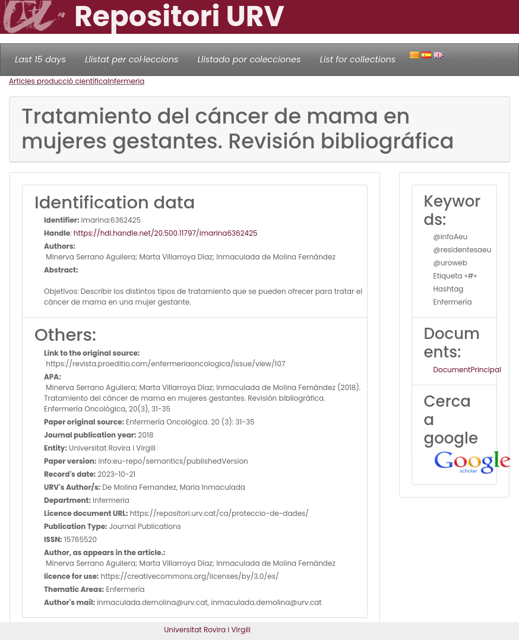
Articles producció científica (58, 81)
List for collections (357, 59)
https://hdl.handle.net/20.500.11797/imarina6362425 (166, 233)
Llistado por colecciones (249, 59)
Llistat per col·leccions (132, 59)
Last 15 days (40, 59)
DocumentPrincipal (467, 370)
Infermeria (125, 81)
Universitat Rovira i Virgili (207, 630)
